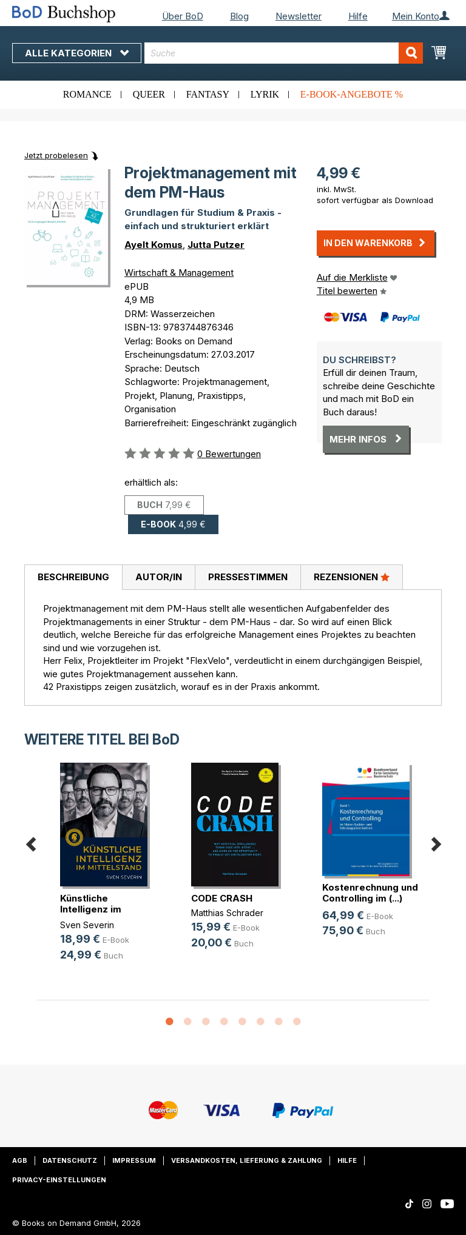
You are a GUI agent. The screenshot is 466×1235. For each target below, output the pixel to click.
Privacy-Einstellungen (59, 1180)
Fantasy (207, 94)
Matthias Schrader (227, 913)
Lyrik (265, 94)
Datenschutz (69, 1160)
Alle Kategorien (77, 53)
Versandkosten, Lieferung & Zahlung (246, 1160)
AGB (19, 1160)
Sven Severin (87, 925)
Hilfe (358, 16)
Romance (87, 94)
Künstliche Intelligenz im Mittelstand (90, 909)
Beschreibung (73, 577)
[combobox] (283, 53)
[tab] (73, 577)
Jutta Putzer (216, 244)
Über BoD (182, 16)
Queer (149, 94)
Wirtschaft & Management (179, 272)
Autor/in (158, 577)
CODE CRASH (221, 898)
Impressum (134, 1160)
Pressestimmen (248, 577)
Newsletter (298, 16)
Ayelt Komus (153, 244)
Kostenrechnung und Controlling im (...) (370, 893)
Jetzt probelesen (56, 155)
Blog (239, 16)
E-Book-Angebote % (351, 94)
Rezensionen (352, 576)
